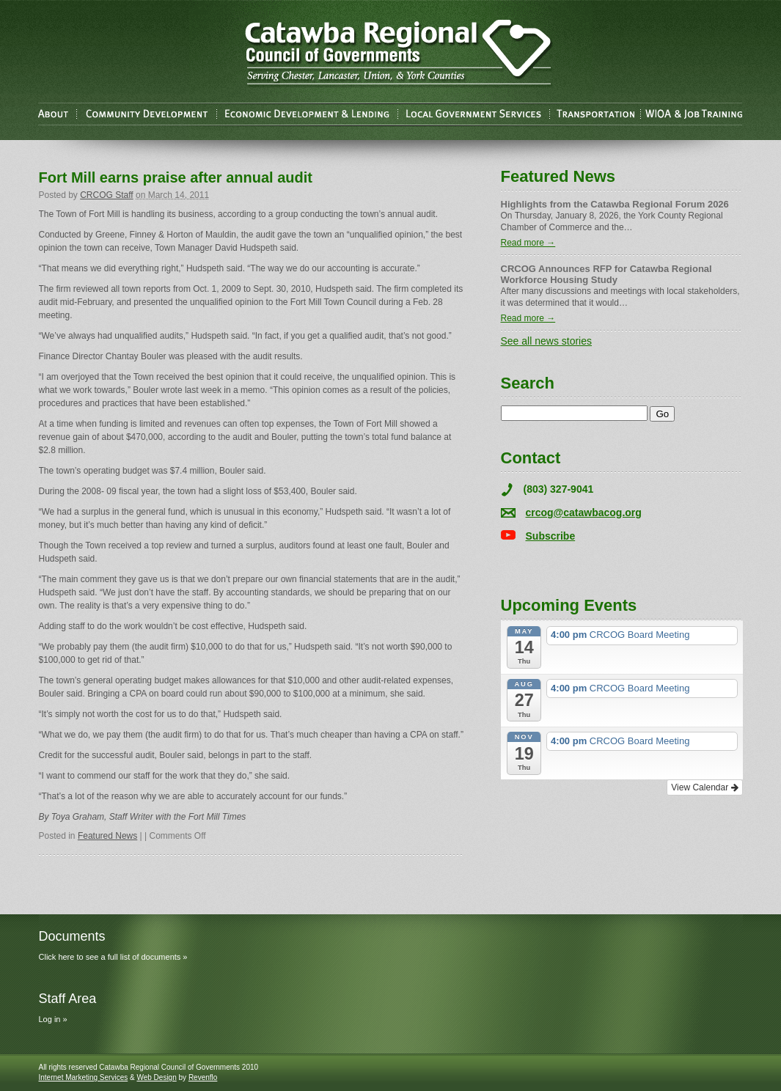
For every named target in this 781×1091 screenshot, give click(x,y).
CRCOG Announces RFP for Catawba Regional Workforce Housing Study (606, 274)
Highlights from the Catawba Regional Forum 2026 (615, 204)
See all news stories (547, 341)
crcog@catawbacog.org (584, 512)
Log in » (53, 1019)
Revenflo (202, 1077)
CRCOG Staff (106, 195)
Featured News (107, 836)
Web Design (156, 1077)
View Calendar (704, 787)
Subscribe (551, 536)
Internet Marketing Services (83, 1077)
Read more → (528, 243)
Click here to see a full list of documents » (113, 956)
